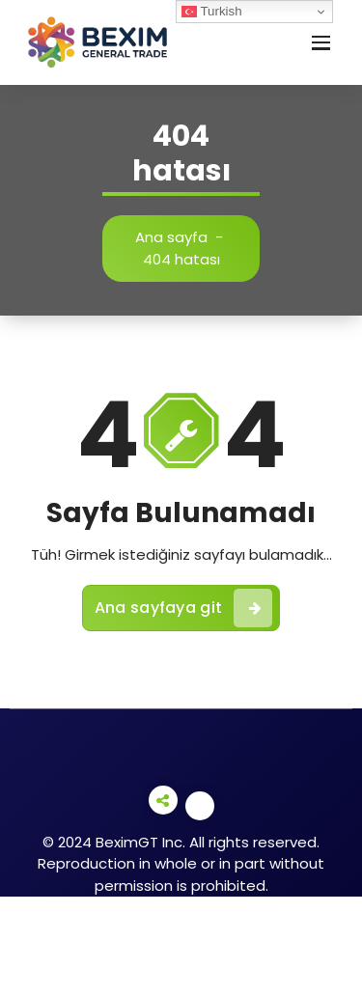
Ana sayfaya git (184, 608)
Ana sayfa (171, 237)
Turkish (211, 11)
